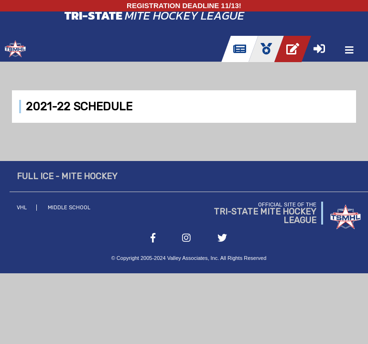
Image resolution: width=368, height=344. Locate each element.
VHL (22, 207)
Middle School (69, 207)
